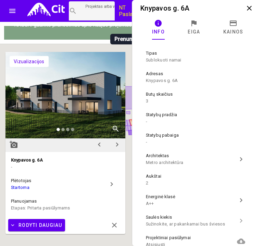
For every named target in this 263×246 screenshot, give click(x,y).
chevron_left (99, 144)
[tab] (158, 27)
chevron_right (117, 144)
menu (12, 11)
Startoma (20, 187)
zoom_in (116, 129)
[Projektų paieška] (92, 10)
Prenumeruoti (131, 39)
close (249, 8)
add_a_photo (14, 144)
